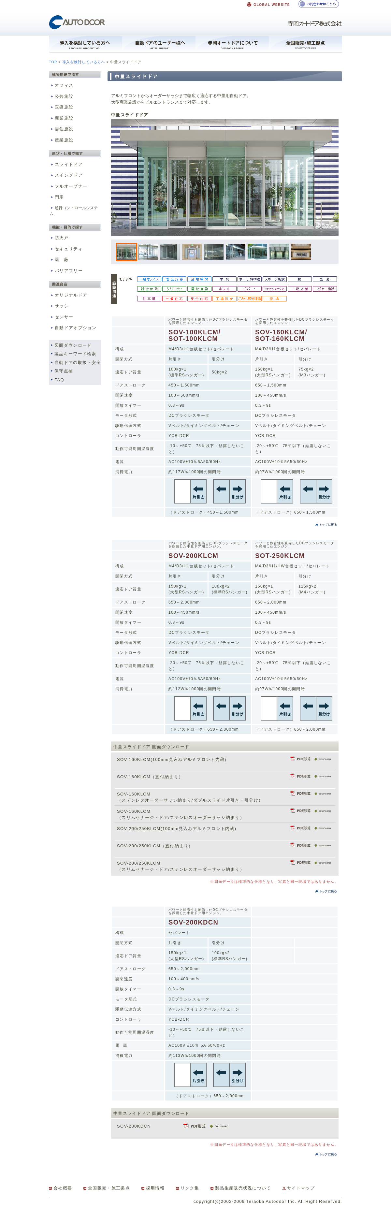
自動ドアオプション (73, 327)
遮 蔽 (59, 259)
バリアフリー (66, 270)
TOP (53, 62)
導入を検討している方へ (83, 62)
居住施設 (61, 128)
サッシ (59, 305)
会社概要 (62, 1188)
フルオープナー (68, 186)
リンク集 (190, 1188)
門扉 (57, 197)
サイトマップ (301, 1188)
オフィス (61, 85)
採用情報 (155, 1188)
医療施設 (61, 107)
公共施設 (61, 96)
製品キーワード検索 (75, 353)
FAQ (59, 379)
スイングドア (66, 175)
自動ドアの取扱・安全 (77, 362)
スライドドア (66, 164)
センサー (61, 316)
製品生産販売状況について (243, 1188)
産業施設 (61, 140)
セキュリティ (66, 248)
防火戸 (59, 237)
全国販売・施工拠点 (109, 1188)
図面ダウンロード (73, 345)
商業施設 (61, 118)
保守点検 (63, 371)
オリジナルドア (68, 295)
